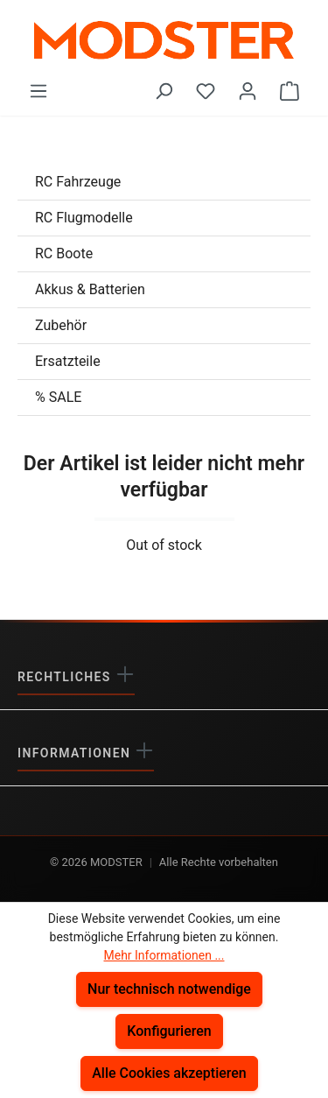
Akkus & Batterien (90, 289)
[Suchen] (164, 91)
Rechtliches (66, 677)
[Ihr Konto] (248, 91)
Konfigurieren (169, 1031)
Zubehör (61, 325)
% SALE (58, 397)
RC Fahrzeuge (78, 181)
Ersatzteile (68, 361)
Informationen (76, 753)
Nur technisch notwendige (169, 989)
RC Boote (64, 253)
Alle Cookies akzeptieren (169, 1073)
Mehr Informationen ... (163, 955)
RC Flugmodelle (84, 217)
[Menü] (38, 91)
